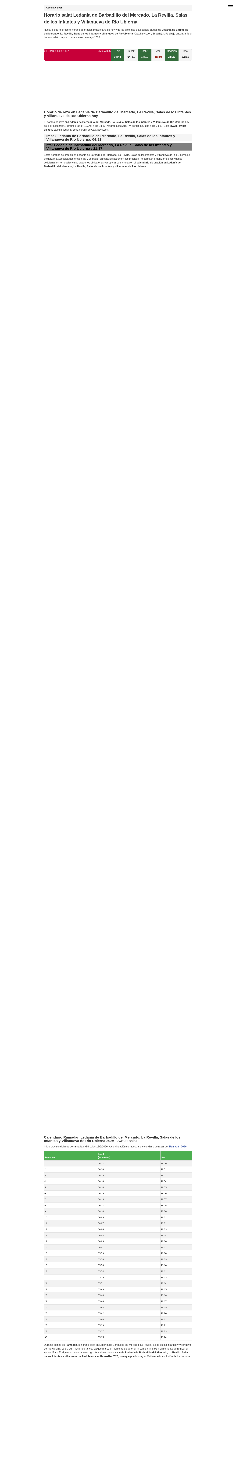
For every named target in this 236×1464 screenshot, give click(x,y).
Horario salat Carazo (63, 794)
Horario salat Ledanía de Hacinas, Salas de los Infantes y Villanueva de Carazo (96, 729)
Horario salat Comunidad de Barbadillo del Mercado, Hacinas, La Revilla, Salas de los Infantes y (105, 735)
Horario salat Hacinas (63, 756)
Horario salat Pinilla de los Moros (69, 816)
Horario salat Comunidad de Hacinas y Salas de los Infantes (85, 789)
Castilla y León (54, 7)
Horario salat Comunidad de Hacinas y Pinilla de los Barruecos (86, 800)
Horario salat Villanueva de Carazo (70, 746)
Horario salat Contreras (64, 827)
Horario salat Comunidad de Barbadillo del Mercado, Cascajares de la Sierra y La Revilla (101, 805)
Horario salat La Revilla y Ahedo (69, 740)
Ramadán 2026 (177, 496)
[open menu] (230, 5)
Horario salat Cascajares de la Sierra (72, 822)
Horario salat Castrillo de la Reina (70, 811)
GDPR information (54, 952)
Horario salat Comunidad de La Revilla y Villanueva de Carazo (86, 751)
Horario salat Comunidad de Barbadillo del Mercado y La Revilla (87, 767)
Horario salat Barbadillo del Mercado (71, 778)
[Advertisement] (118, 88)
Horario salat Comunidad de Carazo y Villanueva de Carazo (85, 762)
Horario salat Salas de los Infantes (70, 784)
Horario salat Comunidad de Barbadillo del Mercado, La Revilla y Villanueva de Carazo (100, 773)
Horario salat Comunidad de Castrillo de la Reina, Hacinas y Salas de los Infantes (97, 832)
